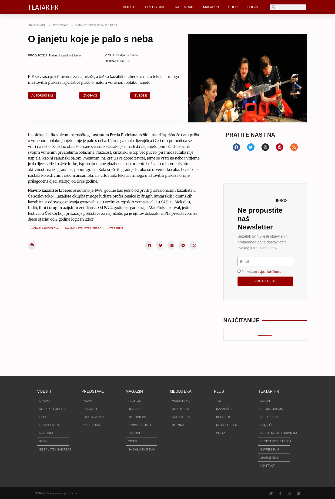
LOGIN (252, 7)
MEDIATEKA (180, 391)
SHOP (233, 7)
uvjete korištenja (269, 272)
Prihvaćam (261, 272)
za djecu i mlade (127, 55)
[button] (149, 245)
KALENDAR (184, 7)
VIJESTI (129, 7)
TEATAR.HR (43, 7)
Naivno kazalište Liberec (65, 55)
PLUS (219, 391)
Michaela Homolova (44, 228)
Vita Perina (115, 228)
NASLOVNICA (37, 25)
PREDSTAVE (155, 7)
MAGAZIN (211, 7)
